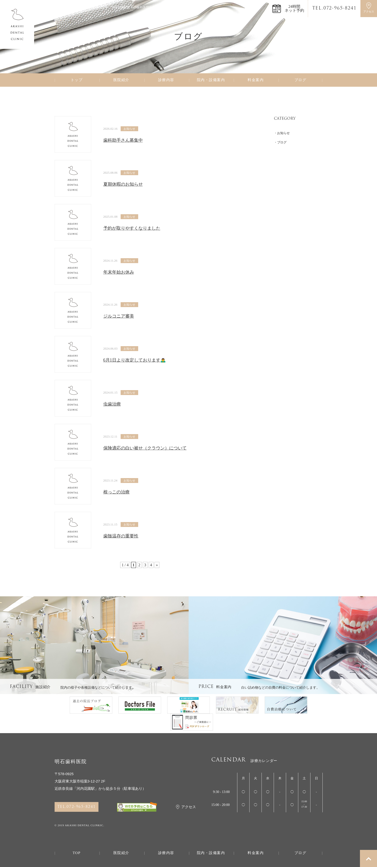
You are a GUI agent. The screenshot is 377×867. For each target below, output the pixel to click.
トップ (77, 80)
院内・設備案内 (211, 80)
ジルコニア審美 (118, 316)
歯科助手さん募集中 (123, 140)
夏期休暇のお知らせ (123, 184)
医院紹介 (121, 80)
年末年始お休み (118, 272)
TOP (77, 853)
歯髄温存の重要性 (120, 536)
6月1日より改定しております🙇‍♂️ (134, 360)
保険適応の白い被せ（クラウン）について (145, 448)
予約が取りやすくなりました (131, 228)
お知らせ (129, 128)
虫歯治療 (112, 404)
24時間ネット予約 (294, 8)
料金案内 (256, 80)
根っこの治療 (116, 492)
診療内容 (166, 80)
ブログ (300, 80)
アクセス (186, 807)
